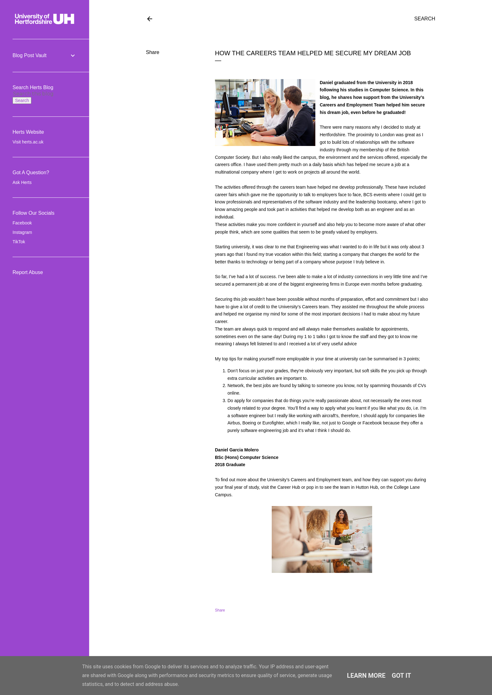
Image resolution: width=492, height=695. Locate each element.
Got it (401, 675)
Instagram (22, 232)
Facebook (22, 222)
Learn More (366, 675)
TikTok (19, 241)
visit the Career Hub (280, 487)
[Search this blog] (37, 93)
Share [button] (152, 52)
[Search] (424, 18)
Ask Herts (22, 182)
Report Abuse (28, 272)
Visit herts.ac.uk (28, 141)
